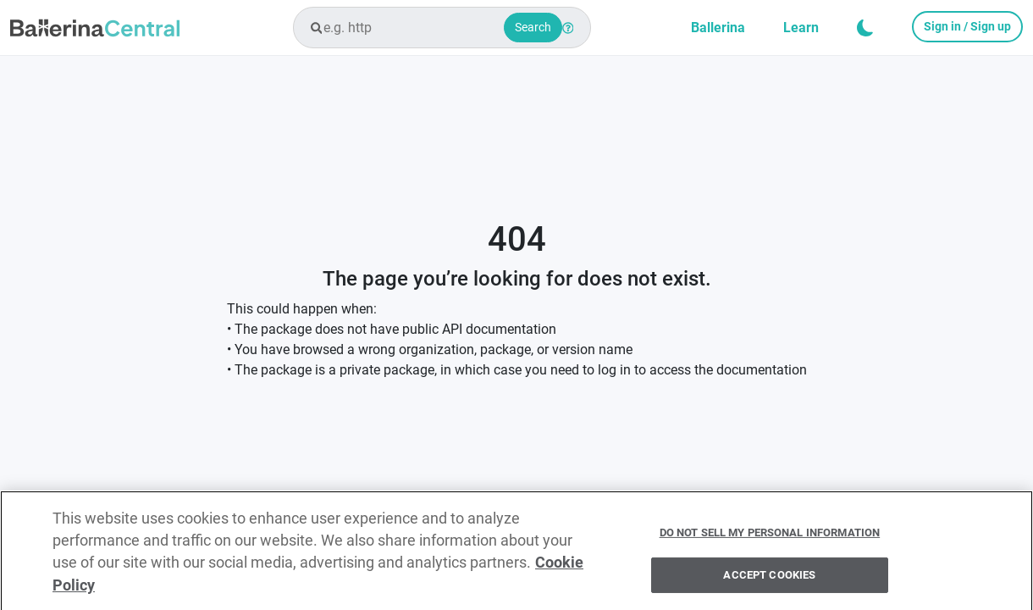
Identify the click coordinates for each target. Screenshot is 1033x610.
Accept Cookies (769, 579)
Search (533, 27)
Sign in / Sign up (967, 26)
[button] (865, 28)
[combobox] (442, 27)
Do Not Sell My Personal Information (770, 536)
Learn (801, 27)
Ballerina (718, 27)
